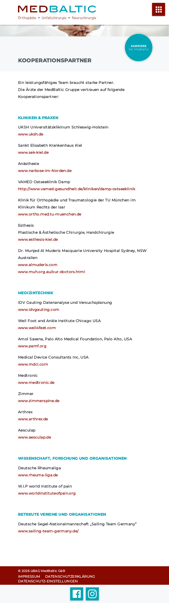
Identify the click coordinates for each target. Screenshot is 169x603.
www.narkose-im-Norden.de (44, 170)
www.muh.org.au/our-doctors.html (51, 271)
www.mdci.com (33, 364)
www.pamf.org (32, 346)
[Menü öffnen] (158, 12)
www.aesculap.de (34, 437)
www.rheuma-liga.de (38, 475)
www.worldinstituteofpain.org (47, 493)
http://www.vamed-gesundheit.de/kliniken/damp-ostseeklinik (76, 189)
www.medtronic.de (36, 382)
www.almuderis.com (37, 264)
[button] (9, 593)
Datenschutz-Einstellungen (48, 581)
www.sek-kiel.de (33, 152)
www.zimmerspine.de (38, 400)
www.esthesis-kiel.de (38, 239)
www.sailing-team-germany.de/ (48, 531)
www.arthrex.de (33, 419)
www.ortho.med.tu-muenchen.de (49, 214)
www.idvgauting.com (38, 309)
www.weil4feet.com (37, 327)
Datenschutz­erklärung (70, 576)
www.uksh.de (30, 134)
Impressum (29, 576)
